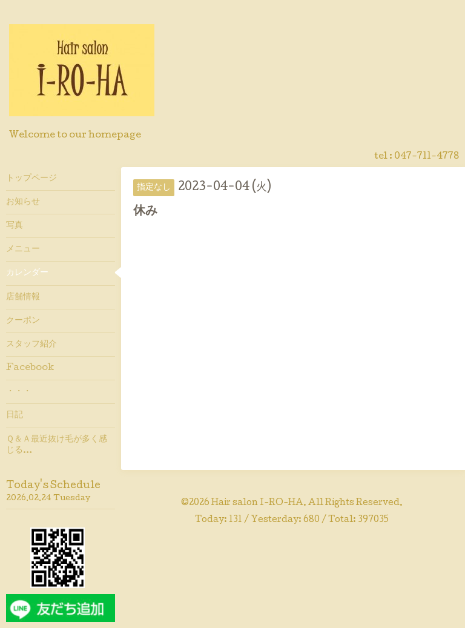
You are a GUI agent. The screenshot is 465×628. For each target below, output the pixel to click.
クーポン (23, 321)
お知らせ (23, 202)
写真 (14, 226)
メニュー (23, 249)
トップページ (31, 178)
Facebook (30, 368)
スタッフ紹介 (31, 344)
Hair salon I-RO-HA (257, 503)
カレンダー (27, 273)
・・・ (18, 392)
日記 (14, 415)
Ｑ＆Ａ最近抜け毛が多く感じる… (56, 445)
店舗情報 (23, 297)
